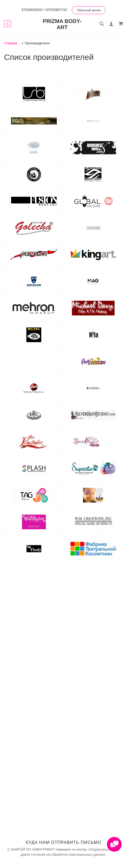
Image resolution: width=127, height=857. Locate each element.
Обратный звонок (89, 10)
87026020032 (32, 10)
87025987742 (56, 10)
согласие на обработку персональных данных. (68, 854)
